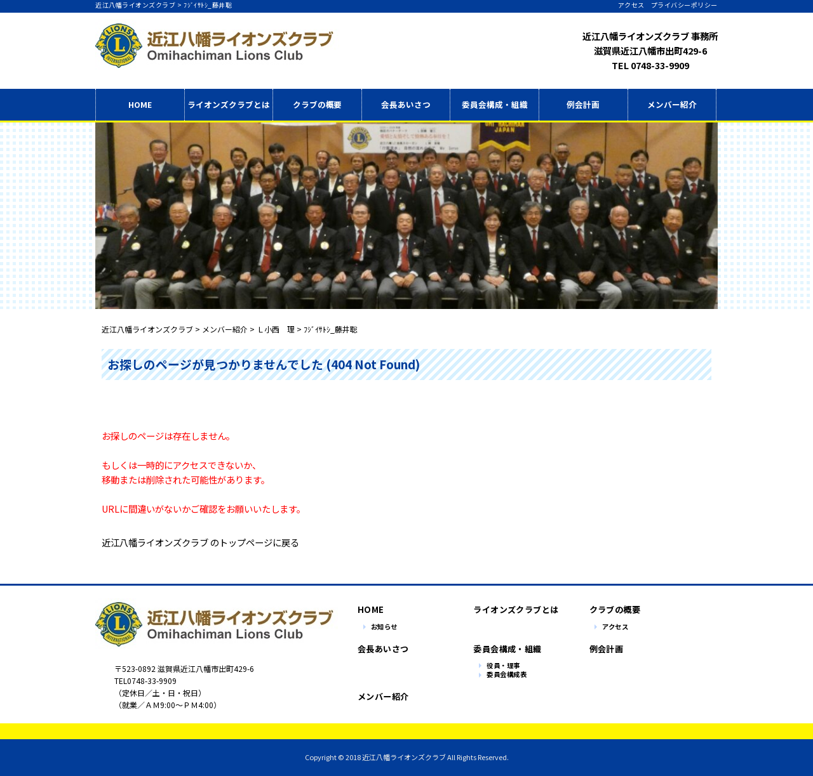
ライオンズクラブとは (512, 609)
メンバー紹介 (672, 104)
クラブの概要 (317, 104)
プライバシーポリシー (684, 5)
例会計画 (583, 104)
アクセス (631, 5)
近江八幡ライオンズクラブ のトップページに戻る (200, 542)
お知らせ (384, 627)
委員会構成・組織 (495, 104)
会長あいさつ (406, 104)
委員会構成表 (507, 675)
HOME (140, 104)
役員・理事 (503, 666)
